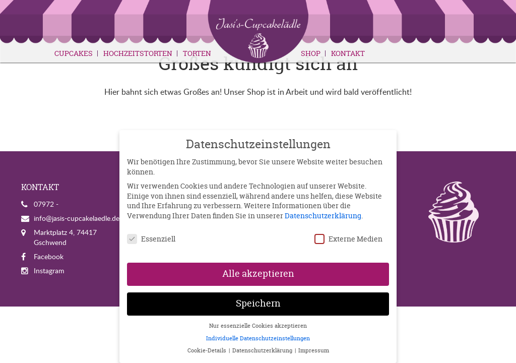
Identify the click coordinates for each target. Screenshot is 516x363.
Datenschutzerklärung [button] (263, 350)
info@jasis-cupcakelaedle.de (76, 218)
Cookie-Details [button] (207, 350)
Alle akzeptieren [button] (258, 274)
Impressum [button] (313, 350)
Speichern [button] (258, 303)
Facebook (48, 256)
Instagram (49, 270)
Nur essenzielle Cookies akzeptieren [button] (258, 325)
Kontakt (348, 53)
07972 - (46, 204)
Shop (310, 53)
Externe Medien (348, 239)
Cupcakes (73, 53)
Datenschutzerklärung (323, 215)
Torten (197, 53)
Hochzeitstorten (137, 53)
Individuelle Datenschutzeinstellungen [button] (258, 338)
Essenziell (151, 239)
